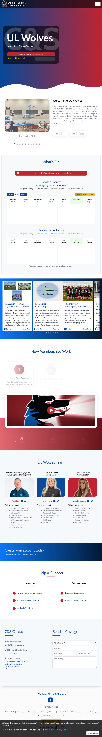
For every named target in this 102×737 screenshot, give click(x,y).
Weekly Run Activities (51, 230)
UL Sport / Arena (63, 712)
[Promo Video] (51, 410)
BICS (78, 712)
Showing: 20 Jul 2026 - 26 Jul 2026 (51, 185)
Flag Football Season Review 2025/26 (20, 306)
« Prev (11, 195)
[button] (14, 143)
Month (85, 195)
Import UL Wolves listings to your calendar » (44, 173)
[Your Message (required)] (74, 662)
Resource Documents (74, 593)
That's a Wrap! (41, 306)
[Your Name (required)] (62, 653)
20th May (38, 329)
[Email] (22, 501)
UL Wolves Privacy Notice (57, 730)
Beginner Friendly (26, 189)
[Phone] (25, 501)
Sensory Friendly (41, 189)
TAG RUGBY (73, 304)
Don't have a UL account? (44, 59)
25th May (8, 329)
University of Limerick (48, 712)
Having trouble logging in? (16, 58)
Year (92, 195)
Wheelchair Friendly (75, 189)
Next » (23, 195)
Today (17, 195)
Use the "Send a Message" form (15, 645)
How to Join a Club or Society (30, 593)
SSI (92, 712)
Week (78, 195)
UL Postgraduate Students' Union (28, 712)
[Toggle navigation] (98, 4)
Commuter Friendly (57, 189)
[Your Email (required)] (74, 648)
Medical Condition (25, 608)
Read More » (27, 329)
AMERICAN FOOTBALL (16, 304)
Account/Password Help (28, 600)
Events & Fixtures (51, 182)
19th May (68, 329)
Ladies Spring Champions (76, 306)
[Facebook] (51, 700)
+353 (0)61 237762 (11, 653)
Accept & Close (93, 733)
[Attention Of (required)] (74, 643)
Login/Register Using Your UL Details (31, 54)
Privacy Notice (51, 706)
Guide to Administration (75, 600)
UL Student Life (9, 712)
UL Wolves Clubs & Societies (51, 694)
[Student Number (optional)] (86, 653)
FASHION (44, 304)
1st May (98, 329)
